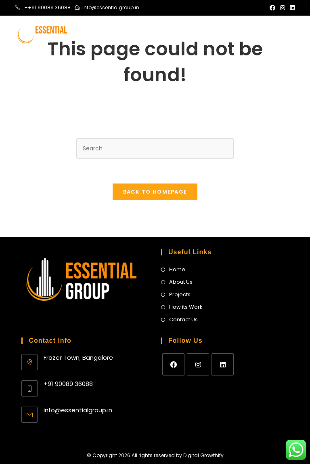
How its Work (186, 307)
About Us (181, 282)
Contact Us (183, 319)
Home (177, 269)
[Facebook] (173, 364)
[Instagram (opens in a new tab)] (282, 8)
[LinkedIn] (223, 364)
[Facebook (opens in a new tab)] (272, 8)
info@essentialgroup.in (78, 410)
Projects (180, 294)
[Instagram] (198, 364)
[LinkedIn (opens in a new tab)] (291, 8)
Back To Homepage (155, 192)
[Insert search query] (155, 148)
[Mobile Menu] (284, 33)
